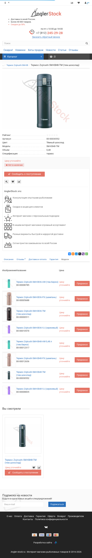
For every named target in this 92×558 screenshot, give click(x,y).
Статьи (62, 50)
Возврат (61, 516)
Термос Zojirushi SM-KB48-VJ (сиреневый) (37, 389)
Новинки (20, 50)
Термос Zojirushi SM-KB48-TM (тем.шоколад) (21, 461)
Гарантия (54, 259)
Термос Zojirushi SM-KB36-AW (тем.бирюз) (37, 282)
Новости (51, 50)
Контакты (28, 519)
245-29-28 (49, 33)
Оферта (52, 516)
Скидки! (8, 50)
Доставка (29, 516)
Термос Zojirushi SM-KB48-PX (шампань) (36, 358)
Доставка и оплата (37, 259)
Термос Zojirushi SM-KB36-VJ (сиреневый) (37, 328)
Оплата (18, 516)
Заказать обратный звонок (46, 37)
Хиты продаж (35, 50)
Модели (65, 259)
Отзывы (73, 50)
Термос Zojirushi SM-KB (17, 65)
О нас (10, 516)
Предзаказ (82, 283)
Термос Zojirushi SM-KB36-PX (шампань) (36, 297)
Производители (76, 516)
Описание (8, 259)
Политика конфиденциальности (51, 519)
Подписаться (57, 504)
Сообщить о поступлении (24, 174)
